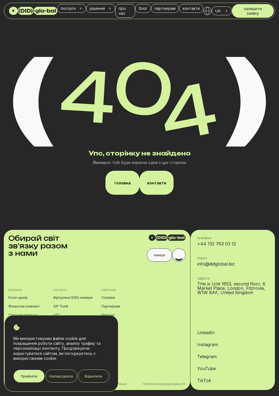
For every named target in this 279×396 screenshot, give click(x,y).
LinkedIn (206, 332)
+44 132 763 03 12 (216, 244)
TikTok (204, 380)
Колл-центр (18, 298)
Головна (108, 298)
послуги (72, 8)
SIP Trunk (60, 306)
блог (143, 8)
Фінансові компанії (24, 306)
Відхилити (93, 376)
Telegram (207, 356)
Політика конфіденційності (164, 384)
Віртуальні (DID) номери (73, 298)
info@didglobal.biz (216, 264)
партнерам (164, 8)
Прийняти (29, 376)
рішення (101, 8)
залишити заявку (253, 12)
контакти (191, 8)
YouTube (206, 368)
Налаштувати (61, 376)
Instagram (207, 344)
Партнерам (110, 306)
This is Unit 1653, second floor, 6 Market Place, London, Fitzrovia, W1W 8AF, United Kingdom (231, 288)
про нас (122, 11)
